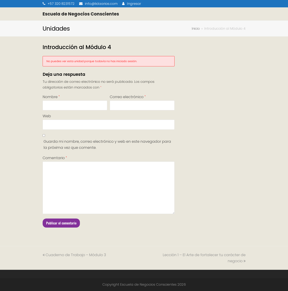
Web (47, 116)
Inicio (196, 28)
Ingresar (134, 3)
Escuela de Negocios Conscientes (81, 14)
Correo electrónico (128, 96)
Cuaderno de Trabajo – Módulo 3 (74, 254)
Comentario (55, 157)
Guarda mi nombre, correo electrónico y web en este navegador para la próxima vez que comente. (107, 144)
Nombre (51, 96)
